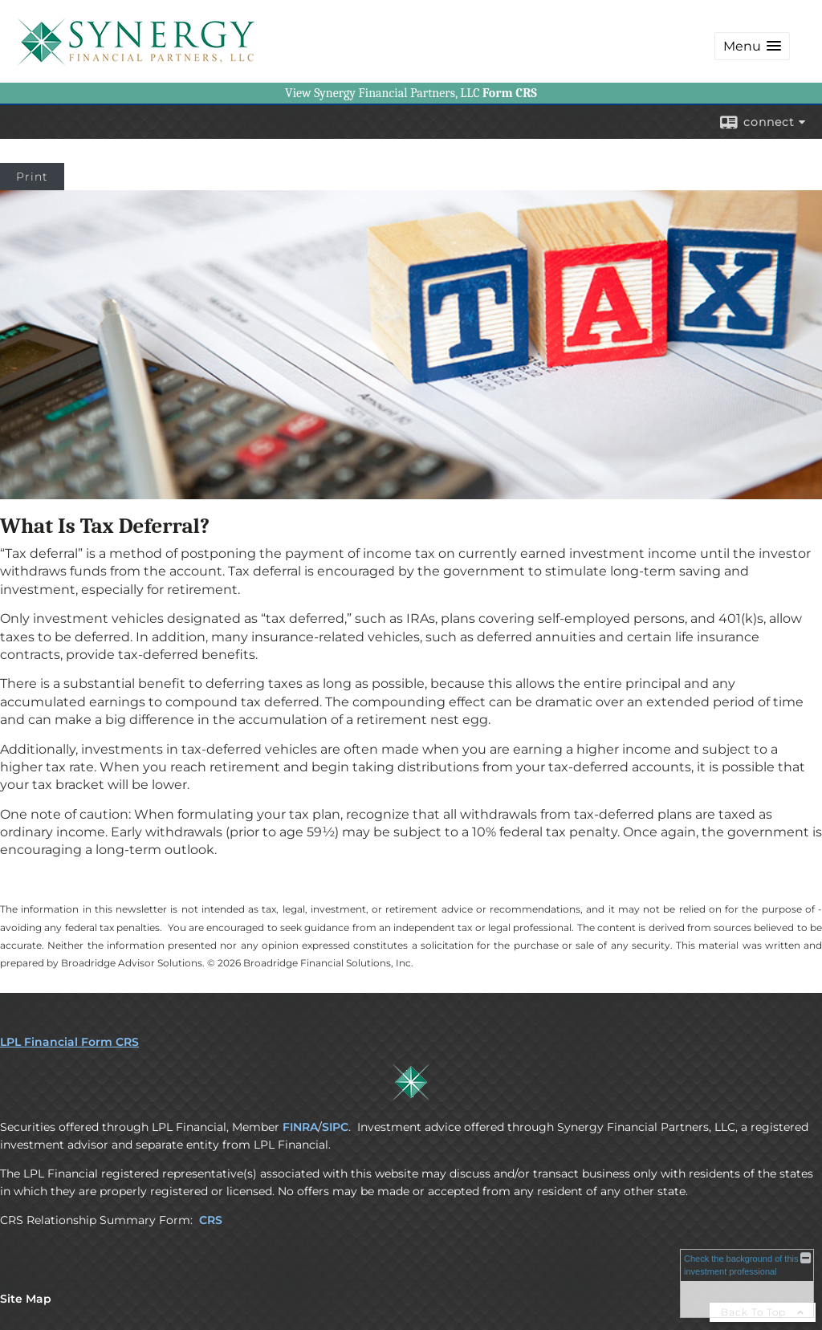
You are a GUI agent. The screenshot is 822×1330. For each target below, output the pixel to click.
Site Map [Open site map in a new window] (25, 1298)
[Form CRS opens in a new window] (509, 93)
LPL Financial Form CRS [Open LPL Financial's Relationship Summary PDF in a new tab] (69, 1042)
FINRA (300, 1127)
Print (32, 176)
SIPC (335, 1127)
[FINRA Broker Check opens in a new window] (747, 1283)
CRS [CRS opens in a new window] (210, 1220)
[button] (752, 46)
